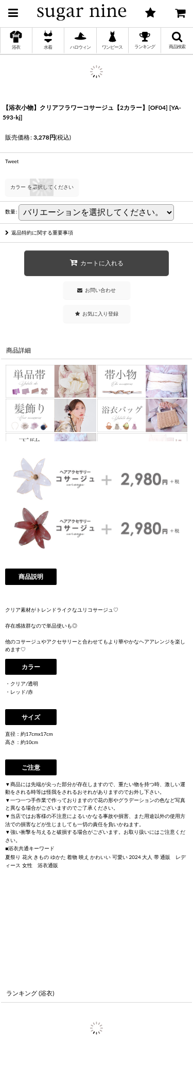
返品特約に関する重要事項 (39, 232)
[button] (13, 11)
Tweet (12, 161)
